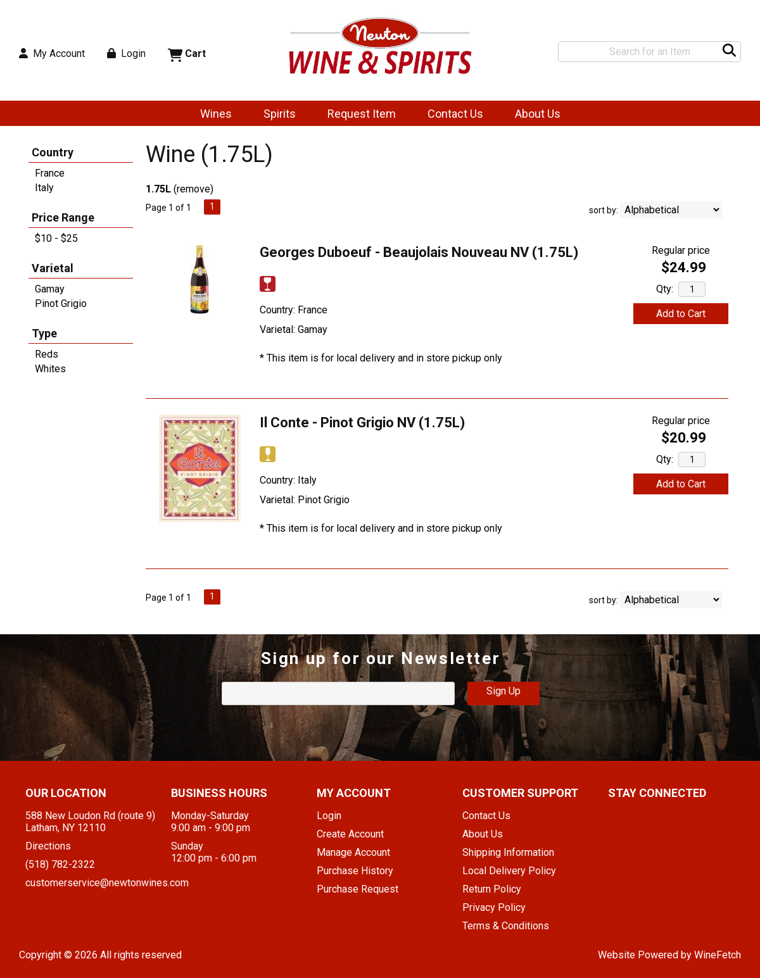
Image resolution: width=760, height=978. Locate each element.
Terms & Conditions (505, 926)
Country (52, 152)
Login (126, 53)
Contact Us (455, 113)
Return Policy (491, 889)
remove (193, 189)
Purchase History (355, 871)
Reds (46, 354)
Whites (50, 369)
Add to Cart (681, 314)
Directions (48, 846)
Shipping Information (508, 852)
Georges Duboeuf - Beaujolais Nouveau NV (419, 252)
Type (44, 333)
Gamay (50, 289)
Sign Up (503, 691)
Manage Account (353, 852)
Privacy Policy (494, 907)
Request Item (361, 113)
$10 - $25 (56, 238)
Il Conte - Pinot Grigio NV (362, 422)
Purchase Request (357, 889)
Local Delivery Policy (509, 871)
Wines (211, 115)
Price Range (63, 217)
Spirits (275, 115)
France (50, 173)
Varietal (52, 268)
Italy (44, 188)
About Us (533, 115)
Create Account (350, 834)
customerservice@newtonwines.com (107, 883)
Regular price (681, 250)
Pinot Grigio (61, 304)
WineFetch (717, 955)
